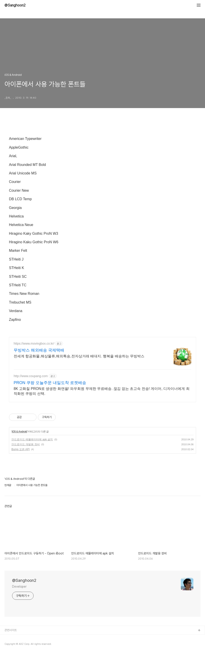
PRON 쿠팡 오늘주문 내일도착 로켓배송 (50, 382)
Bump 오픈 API (20, 449)
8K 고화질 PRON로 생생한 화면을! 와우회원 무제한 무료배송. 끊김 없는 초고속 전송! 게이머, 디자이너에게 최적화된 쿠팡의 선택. (102, 391)
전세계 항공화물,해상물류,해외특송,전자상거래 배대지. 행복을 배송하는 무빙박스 (79, 356)
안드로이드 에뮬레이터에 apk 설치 (32, 439)
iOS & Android (19, 431)
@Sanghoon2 (15, 5)
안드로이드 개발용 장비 (25, 444)
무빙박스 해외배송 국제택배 (39, 350)
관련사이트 (10, 630)
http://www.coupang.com (31, 376)
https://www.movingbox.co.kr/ (34, 343)
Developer (19, 586)
